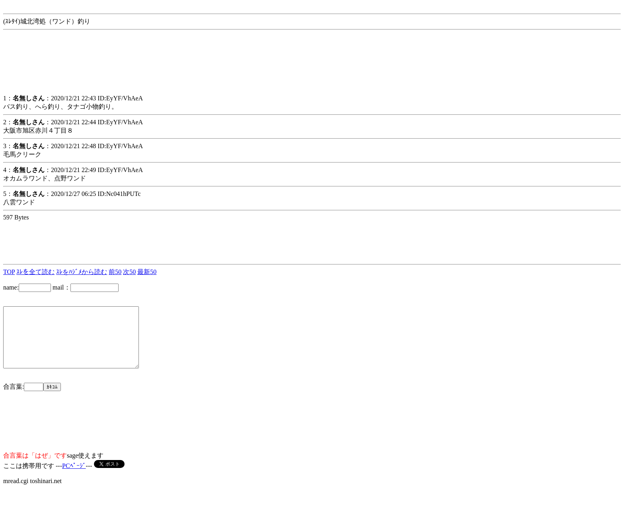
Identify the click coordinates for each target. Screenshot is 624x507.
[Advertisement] (67, 67)
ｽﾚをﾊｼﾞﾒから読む (81, 271)
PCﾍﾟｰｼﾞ (74, 477)
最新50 (146, 271)
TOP (9, 271)
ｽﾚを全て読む (35, 271)
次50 (129, 271)
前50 (115, 271)
